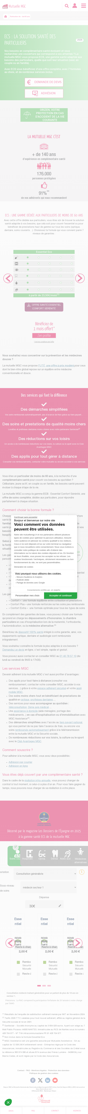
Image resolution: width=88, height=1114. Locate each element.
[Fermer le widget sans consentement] (26, 517)
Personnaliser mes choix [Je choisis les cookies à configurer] (27, 595)
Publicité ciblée (23, 580)
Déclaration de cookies (23, 567)
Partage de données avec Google (31, 583)
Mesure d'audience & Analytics (29, 577)
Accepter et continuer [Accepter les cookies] (60, 595)
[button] (8, 1102)
